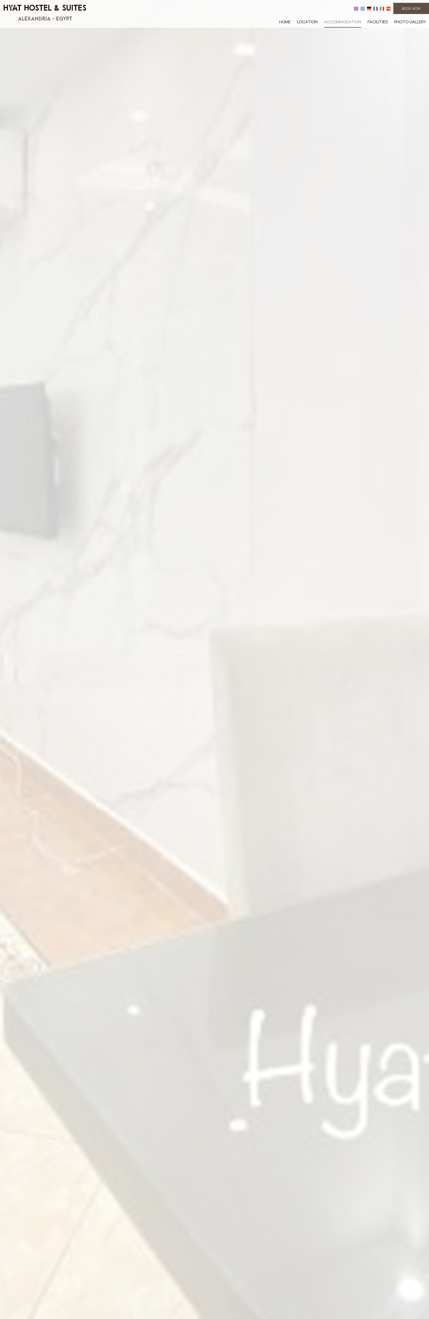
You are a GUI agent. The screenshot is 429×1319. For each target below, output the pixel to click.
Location (307, 22)
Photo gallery (410, 22)
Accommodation (342, 22)
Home (285, 22)
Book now (411, 8)
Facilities (378, 22)
